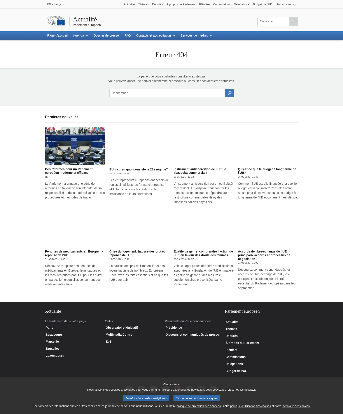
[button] (286, 4)
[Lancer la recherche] (293, 21)
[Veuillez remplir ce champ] (277, 21)
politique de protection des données (199, 409)
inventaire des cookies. (296, 409)
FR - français (55, 4)
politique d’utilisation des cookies (250, 409)
